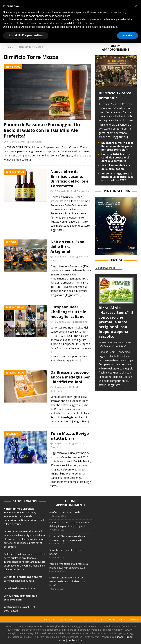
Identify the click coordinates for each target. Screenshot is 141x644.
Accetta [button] (127, 35)
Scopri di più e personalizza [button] (26, 35)
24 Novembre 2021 (63, 387)
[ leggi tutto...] (120, 137)
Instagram (66, 619)
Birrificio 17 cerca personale (115, 95)
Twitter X (98, 619)
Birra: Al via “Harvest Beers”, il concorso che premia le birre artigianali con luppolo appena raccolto (116, 322)
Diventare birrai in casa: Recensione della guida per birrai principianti (117, 146)
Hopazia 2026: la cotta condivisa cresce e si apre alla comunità (116, 157)
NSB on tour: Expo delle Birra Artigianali (67, 246)
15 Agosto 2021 (61, 443)
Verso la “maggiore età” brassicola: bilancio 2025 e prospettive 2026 (117, 177)
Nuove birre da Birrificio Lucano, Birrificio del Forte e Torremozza (69, 178)
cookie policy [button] (62, 16)
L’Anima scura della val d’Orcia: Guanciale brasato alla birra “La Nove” (67, 581)
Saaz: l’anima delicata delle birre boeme (115, 167)
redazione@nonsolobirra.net (20, 588)
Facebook (49, 619)
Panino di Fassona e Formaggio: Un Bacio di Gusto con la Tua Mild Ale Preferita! (42, 130)
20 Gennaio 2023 (62, 191)
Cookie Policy (75, 640)
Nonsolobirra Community (123, 619)
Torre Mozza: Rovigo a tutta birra (69, 436)
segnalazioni (27, 595)
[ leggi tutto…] (22, 159)
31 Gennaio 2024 (16, 141)
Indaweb (119, 636)
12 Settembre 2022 (63, 256)
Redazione (36, 141)
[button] (136, 6)
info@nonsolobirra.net (16, 607)
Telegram (82, 619)
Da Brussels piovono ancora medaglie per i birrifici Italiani (70, 377)
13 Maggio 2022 (61, 321)
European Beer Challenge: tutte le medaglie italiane (68, 311)
